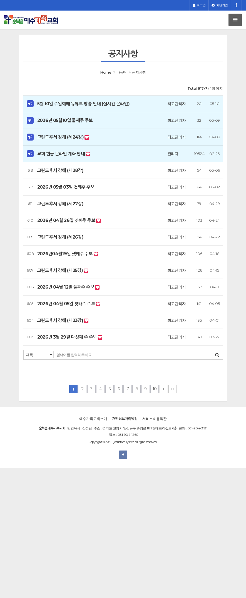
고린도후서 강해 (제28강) (60, 170)
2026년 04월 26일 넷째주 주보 (66, 220)
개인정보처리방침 (125, 418)
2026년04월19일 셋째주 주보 (65, 253)
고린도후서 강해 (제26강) (60, 237)
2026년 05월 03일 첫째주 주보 (66, 187)
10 (155, 388)
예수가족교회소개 (93, 418)
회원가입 (220, 5)
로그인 (199, 5)
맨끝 (172, 389)
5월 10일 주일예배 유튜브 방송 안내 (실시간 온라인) (83, 103)
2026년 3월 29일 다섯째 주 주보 (67, 337)
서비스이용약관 (154, 418)
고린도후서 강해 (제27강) (60, 203)
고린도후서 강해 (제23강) (60, 320)
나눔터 (121, 72)
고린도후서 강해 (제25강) (60, 270)
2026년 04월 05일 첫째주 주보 (66, 303)
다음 (164, 389)
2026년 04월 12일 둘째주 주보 (66, 287)
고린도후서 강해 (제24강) (61, 137)
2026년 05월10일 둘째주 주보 (65, 120)
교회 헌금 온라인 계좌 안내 (61, 153)
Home (105, 72)
